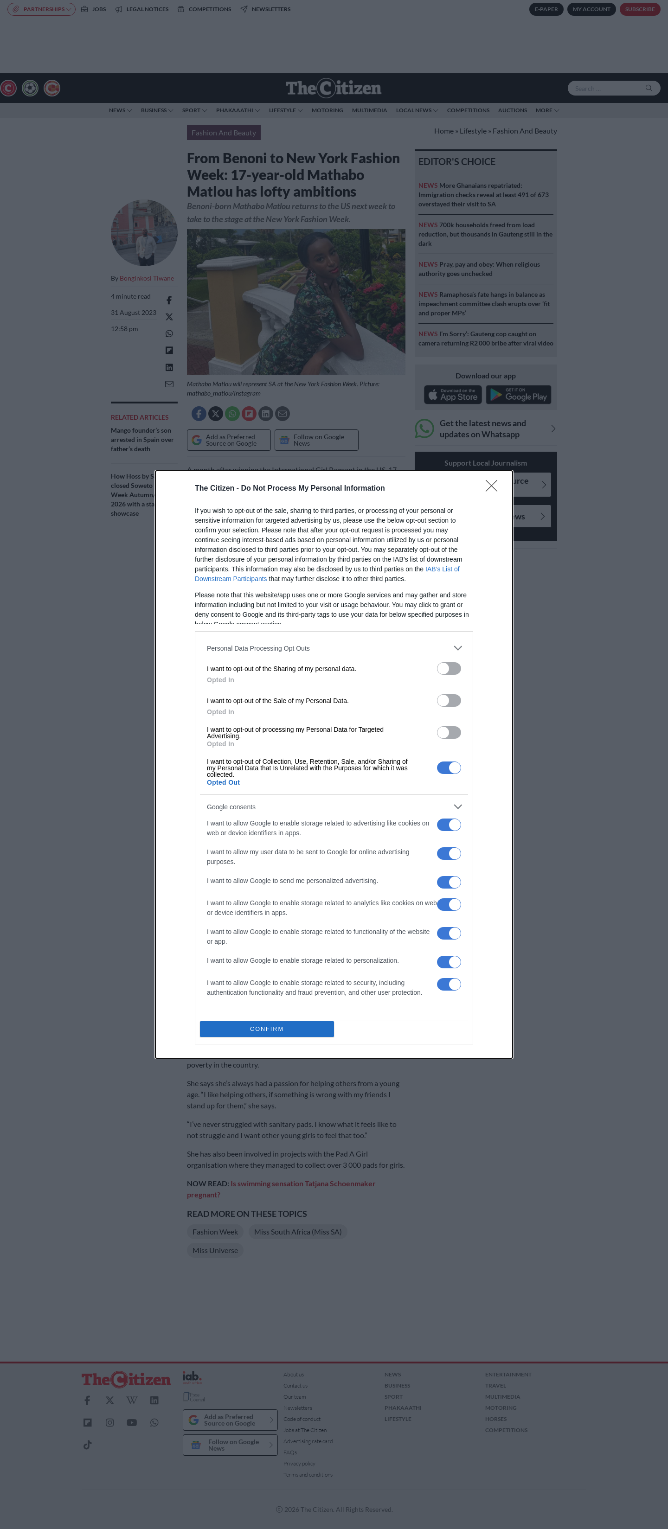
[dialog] (334, 764)
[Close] (494, 489)
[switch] (449, 668)
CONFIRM (267, 1029)
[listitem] (334, 648)
